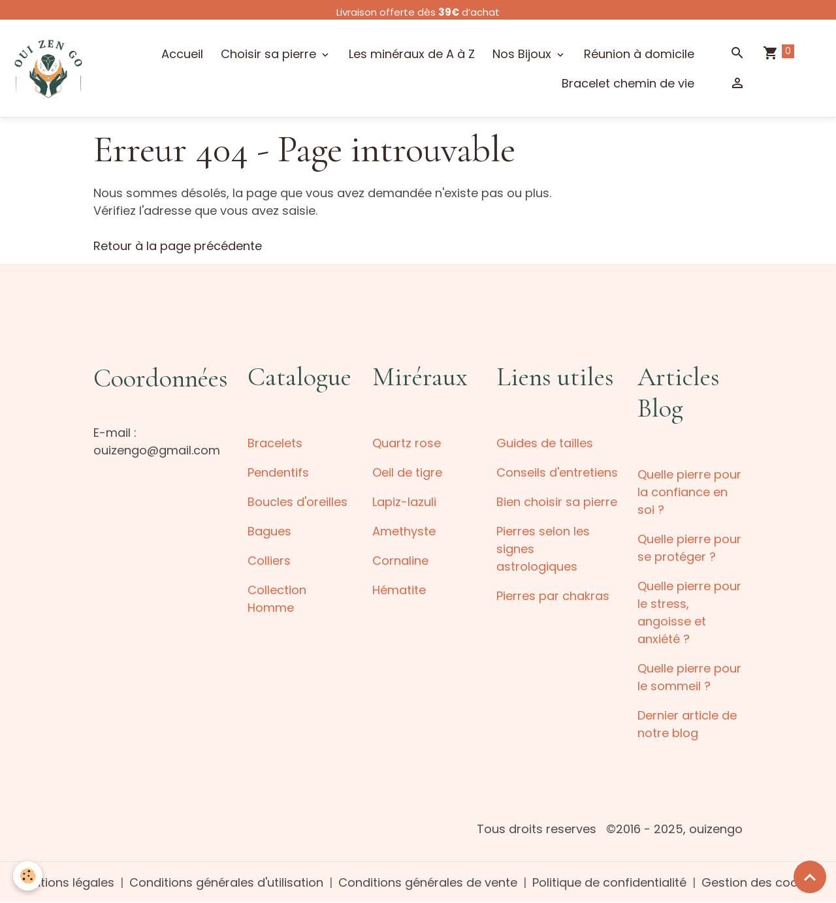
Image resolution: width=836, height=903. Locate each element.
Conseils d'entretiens (557, 472)
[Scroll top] (810, 877)
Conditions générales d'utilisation (226, 882)
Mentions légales (65, 882)
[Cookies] (27, 876)
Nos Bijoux (523, 54)
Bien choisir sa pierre (556, 502)
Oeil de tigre (407, 472)
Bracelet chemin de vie (628, 83)
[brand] (48, 67)
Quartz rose (406, 443)
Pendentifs (278, 472)
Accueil (182, 54)
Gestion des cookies (760, 882)
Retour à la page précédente (177, 246)
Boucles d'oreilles (297, 502)
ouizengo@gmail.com (156, 450)
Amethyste (404, 531)
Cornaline (400, 560)
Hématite (399, 590)
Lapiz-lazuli (404, 502)
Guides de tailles (544, 443)
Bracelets (275, 443)
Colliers (269, 560)
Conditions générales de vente (427, 882)
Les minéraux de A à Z (412, 54)
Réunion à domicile (639, 54)
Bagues (269, 531)
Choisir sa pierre (270, 54)
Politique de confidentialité (609, 882)
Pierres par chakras (552, 596)
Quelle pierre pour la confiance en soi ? (689, 492)
